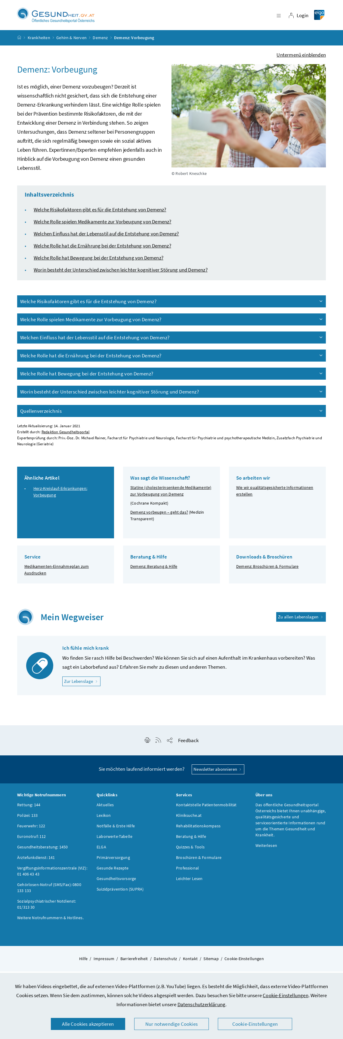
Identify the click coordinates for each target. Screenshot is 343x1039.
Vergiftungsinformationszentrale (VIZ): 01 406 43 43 (52, 873)
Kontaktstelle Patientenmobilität (206, 807)
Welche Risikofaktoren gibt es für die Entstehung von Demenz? (100, 212)
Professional (187, 870)
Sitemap (210, 961)
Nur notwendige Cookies (171, 1024)
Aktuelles (105, 807)
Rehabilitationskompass (198, 828)
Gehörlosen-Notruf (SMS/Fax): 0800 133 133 (49, 890)
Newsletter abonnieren (218, 772)
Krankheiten (39, 40)
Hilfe (83, 961)
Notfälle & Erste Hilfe (116, 828)
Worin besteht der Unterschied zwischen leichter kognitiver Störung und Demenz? (121, 272)
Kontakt (190, 961)
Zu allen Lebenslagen (301, 619)
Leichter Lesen (189, 881)
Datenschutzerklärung (202, 1004)
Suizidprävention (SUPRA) (120, 891)
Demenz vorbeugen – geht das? (159, 515)
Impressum (104, 961)
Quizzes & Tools (190, 849)
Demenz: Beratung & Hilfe (153, 569)
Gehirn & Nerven (71, 40)
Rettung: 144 (28, 807)
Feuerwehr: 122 (31, 828)
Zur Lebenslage (82, 683)
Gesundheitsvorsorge (116, 881)
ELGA (101, 849)
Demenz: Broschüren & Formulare (267, 569)
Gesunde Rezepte (113, 870)
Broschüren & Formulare (198, 860)
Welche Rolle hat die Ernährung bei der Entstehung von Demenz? (102, 248)
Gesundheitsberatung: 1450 (42, 849)
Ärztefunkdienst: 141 (36, 860)
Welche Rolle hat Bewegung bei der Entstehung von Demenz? (98, 260)
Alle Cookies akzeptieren (88, 1024)
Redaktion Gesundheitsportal (66, 434)
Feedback (188, 743)
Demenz (100, 40)
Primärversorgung (113, 860)
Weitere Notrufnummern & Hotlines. (50, 920)
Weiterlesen (266, 848)
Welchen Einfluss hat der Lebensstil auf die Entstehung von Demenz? (106, 236)
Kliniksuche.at (189, 818)
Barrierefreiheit (134, 961)
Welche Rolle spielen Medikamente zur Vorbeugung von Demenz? (102, 224)
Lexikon (104, 818)
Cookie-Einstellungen (285, 995)
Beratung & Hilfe (191, 839)
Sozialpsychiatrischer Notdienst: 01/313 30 (46, 907)
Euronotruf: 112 (31, 839)
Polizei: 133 (27, 818)
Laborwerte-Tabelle (114, 839)
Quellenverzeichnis (171, 413)
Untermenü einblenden (301, 57)
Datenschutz (165, 961)
